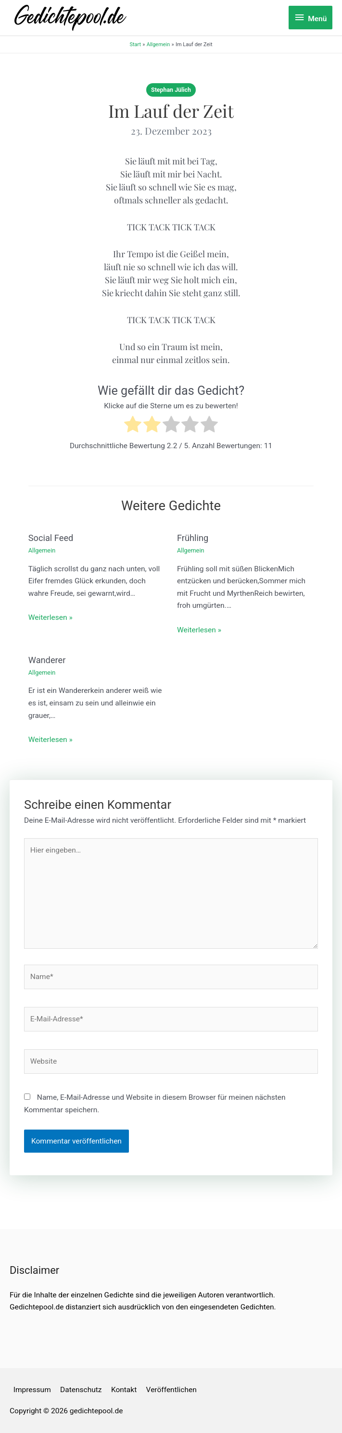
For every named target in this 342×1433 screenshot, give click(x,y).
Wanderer (47, 660)
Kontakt (124, 1389)
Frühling (192, 538)
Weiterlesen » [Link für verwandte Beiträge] (50, 617)
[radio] (132, 426)
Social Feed (51, 538)
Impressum (32, 1389)
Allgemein (42, 550)
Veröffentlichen (171, 1389)
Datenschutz (80, 1389)
